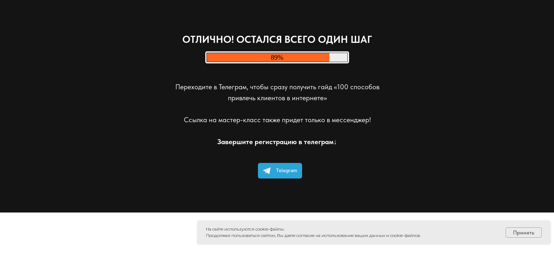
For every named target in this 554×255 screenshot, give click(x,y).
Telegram (278, 171)
